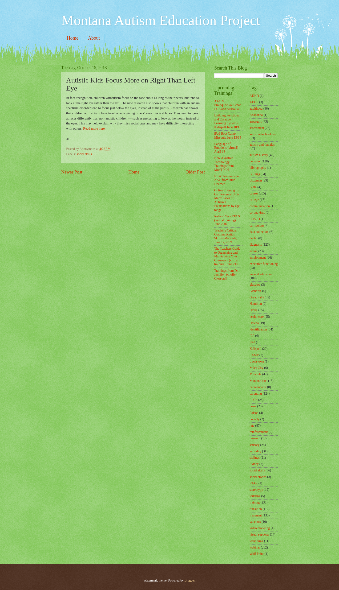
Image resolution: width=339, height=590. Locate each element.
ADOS (254, 102)
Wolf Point (257, 554)
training (255, 502)
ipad (252, 342)
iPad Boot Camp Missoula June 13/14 (227, 135)
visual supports (259, 534)
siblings (255, 457)
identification (258, 329)
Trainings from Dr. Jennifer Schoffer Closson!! (226, 274)
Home (72, 38)
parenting (256, 393)
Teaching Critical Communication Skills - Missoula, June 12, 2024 (225, 236)
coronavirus (257, 212)
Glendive (256, 291)
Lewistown (257, 361)
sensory (254, 445)
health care (257, 316)
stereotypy (256, 489)
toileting (255, 496)
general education (261, 274)
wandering (256, 541)
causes (254, 193)
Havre (254, 310)
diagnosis (256, 244)
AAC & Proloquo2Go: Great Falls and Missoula (227, 105)
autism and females (262, 144)
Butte (253, 187)
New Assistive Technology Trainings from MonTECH (224, 164)
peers (253, 406)
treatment (256, 515)
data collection (259, 232)
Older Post (195, 171)
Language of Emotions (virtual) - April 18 (227, 147)
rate (252, 425)
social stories (258, 477)
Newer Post (71, 171)
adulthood (256, 108)
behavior (255, 161)
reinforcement (259, 432)
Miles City (256, 368)
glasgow (255, 284)
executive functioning (264, 264)
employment (258, 257)
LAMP (254, 355)
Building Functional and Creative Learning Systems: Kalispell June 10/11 (227, 121)
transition (256, 509)
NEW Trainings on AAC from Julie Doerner (226, 180)
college (254, 200)
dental (254, 238)
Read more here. (94, 128)
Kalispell (255, 349)
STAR (254, 483)
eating (254, 251)
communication (260, 206)
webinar (255, 547)
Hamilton (256, 303)
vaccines (255, 522)
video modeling (260, 528)
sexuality (255, 451)
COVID (255, 219)
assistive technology (263, 134)
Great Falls (257, 297)
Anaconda (256, 115)
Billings (255, 174)
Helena (254, 323)
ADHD (254, 96)
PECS (253, 400)
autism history (259, 155)
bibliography (258, 167)
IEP (252, 336)
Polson (254, 413)
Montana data (258, 381)
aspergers (256, 121)
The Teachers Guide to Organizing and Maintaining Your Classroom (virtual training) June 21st (227, 256)
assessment (257, 128)
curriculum (257, 225)
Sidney (254, 464)
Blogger (189, 580)
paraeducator (258, 387)
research (255, 438)
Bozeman (256, 180)
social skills (84, 154)
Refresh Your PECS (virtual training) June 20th (227, 220)
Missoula (256, 374)
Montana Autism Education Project (160, 20)
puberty (254, 419)
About (94, 38)
